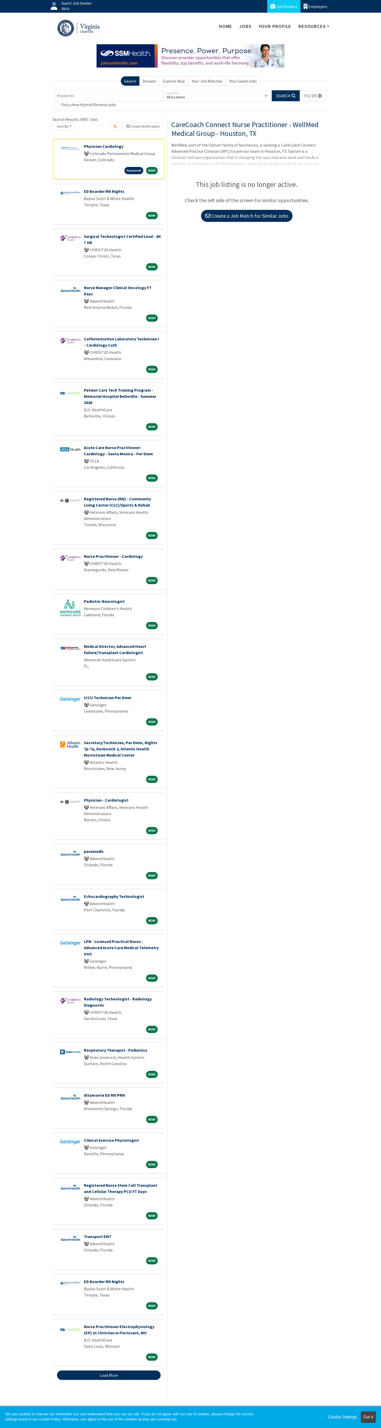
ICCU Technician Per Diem (107, 697)
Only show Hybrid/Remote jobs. (89, 104)
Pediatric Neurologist (104, 601)
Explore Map (174, 81)
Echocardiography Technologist (114, 896)
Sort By (62, 126)
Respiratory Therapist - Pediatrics (115, 1050)
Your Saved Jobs (243, 81)
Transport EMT (98, 1236)
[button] (313, 95)
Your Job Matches (207, 81)
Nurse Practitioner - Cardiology (113, 556)
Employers (315, 6)
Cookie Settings (342, 1417)
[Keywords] (109, 95)
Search (130, 81)
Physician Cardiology (103, 146)
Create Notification (143, 126)
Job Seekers (283, 6)
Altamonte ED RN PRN (104, 1095)
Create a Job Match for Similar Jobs (246, 216)
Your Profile (275, 26)
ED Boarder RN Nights (104, 191)
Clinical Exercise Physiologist (111, 1140)
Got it (368, 1417)
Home (225, 26)
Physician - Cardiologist (106, 800)
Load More (109, 1375)
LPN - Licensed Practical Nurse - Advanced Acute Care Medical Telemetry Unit (121, 947)
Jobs (245, 26)
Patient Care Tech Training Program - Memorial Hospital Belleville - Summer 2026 (120, 396)
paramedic (94, 851)
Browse (149, 81)
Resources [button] (312, 26)
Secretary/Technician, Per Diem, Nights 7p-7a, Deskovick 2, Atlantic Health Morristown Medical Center (120, 749)
